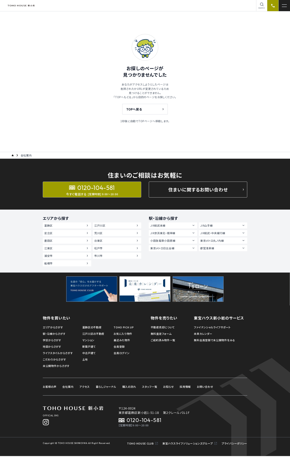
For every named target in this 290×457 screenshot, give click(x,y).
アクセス (85, 386)
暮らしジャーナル (106, 386)
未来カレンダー (203, 333)
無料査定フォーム (161, 333)
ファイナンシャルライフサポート (212, 327)
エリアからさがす (53, 327)
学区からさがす (52, 340)
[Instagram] (46, 422)
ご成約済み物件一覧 (163, 340)
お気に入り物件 (123, 333)
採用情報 (185, 386)
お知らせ (168, 386)
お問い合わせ (205, 386)
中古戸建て (89, 353)
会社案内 (67, 386)
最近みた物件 (122, 340)
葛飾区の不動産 (92, 327)
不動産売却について (163, 327)
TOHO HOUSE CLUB (142, 444)
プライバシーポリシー (234, 444)
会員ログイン (121, 353)
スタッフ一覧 (149, 386)
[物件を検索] (261, 5)
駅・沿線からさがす (54, 333)
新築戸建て (89, 346)
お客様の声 (49, 386)
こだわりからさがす (54, 359)
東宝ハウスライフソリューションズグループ (189, 444)
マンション (88, 340)
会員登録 (119, 346)
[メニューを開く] (284, 5)
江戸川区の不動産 (93, 333)
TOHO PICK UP (124, 327)
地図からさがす (52, 346)
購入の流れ (129, 386)
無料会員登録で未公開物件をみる (214, 340)
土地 (85, 359)
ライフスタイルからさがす (58, 353)
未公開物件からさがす (56, 366)
